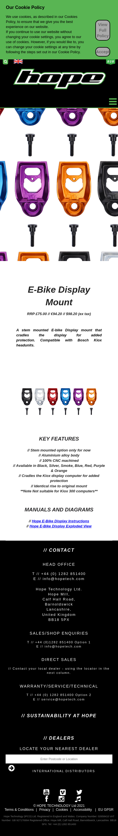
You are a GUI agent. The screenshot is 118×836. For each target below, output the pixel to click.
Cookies (62, 810)
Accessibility (82, 810)
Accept (103, 52)
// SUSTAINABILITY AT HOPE (58, 715)
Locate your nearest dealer (59, 748)
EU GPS (104, 810)
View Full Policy (102, 30)
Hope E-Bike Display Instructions (60, 521)
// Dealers (59, 738)
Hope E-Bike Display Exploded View (60, 526)
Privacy (44, 810)
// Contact (58, 550)
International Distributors (64, 771)
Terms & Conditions (19, 810)
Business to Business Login (110, 62)
